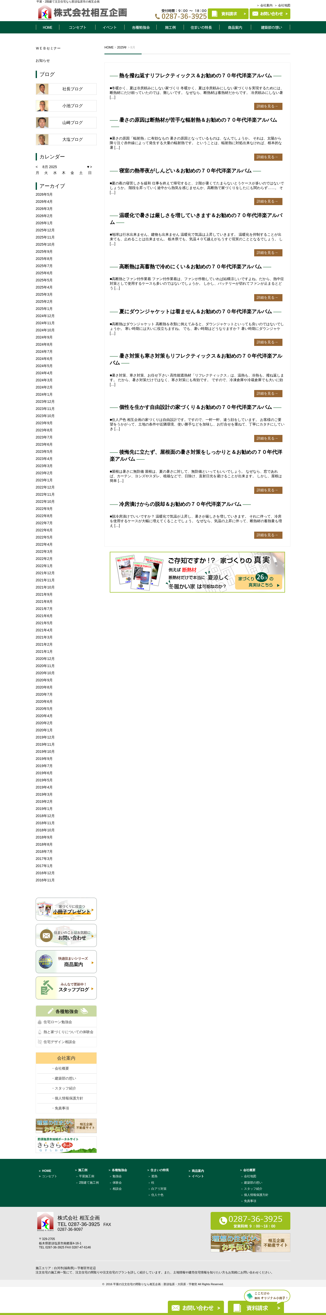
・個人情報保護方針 (67, 1098)
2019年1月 (44, 809)
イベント (109, 27)
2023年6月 (44, 444)
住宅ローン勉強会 (58, 1022)
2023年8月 (44, 430)
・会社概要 (60, 1068)
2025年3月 (44, 294)
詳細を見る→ (267, 106)
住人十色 (157, 1195)
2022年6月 (44, 530)
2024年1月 (44, 394)
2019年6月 (44, 773)
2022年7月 (44, 523)
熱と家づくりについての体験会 (68, 1032)
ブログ (47, 74)
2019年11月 (45, 744)
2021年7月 (44, 609)
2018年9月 (44, 837)
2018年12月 (45, 816)
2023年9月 (44, 423)
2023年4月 (44, 459)
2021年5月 (44, 623)
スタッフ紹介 (253, 1189)
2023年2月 (44, 473)
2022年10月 (45, 501)
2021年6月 (44, 616)
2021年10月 (45, 587)
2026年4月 (44, 201)
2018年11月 (45, 823)
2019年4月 (44, 787)
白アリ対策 (159, 1189)
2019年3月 (44, 794)
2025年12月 (45, 230)
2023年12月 (45, 401)
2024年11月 (45, 323)
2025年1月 (44, 309)
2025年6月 (44, 273)
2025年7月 (44, 266)
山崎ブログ (72, 122)
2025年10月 (45, 244)
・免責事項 (60, 1108)
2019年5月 (44, 780)
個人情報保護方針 (256, 1195)
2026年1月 (44, 223)
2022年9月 (44, 509)
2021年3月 (44, 637)
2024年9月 (44, 337)
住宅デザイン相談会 (60, 1042)
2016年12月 (45, 873)
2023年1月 (44, 480)
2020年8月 (44, 687)
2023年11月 (45, 409)
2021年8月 (44, 601)
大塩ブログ (72, 139)
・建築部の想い (63, 1078)
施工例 (170, 27)
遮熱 (154, 1176)
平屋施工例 (86, 1176)
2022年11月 (45, 494)
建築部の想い (253, 1182)
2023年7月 (44, 437)
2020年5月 (44, 709)
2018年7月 (44, 851)
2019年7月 (44, 766)
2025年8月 (44, 259)
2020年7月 (44, 694)
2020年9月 (44, 680)
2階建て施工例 (89, 1182)
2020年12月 (45, 659)
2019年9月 (44, 759)
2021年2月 (44, 644)
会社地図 (250, 1176)
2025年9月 (44, 251)
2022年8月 (44, 516)
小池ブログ (72, 106)
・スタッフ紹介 (63, 1088)
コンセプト (77, 27)
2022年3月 (44, 551)
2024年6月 (44, 359)
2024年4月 (44, 373)
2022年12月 (45, 487)
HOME (47, 27)
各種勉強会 (140, 27)
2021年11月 (45, 580)
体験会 (117, 1182)
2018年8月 (44, 844)
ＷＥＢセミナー (48, 48)
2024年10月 (45, 330)
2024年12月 (45, 316)
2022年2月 (44, 559)
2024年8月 (44, 344)
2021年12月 (45, 573)
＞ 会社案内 (264, 5)
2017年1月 (44, 866)
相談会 (117, 1189)
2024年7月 (44, 351)
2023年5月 (44, 451)
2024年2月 (44, 387)
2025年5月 (44, 280)
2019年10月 (45, 751)
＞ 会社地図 (282, 5)
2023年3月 (44, 466)
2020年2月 (44, 723)
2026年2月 (44, 216)
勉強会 (117, 1176)
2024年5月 (44, 366)
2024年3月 (44, 380)
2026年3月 (44, 209)
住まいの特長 (202, 27)
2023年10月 (45, 416)
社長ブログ (72, 89)
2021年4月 (44, 630)
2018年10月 (45, 830)
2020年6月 (44, 701)
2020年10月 (45, 673)
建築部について (270, 27)
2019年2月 (44, 801)
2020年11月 (45, 666)
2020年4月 (44, 716)
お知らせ (43, 60)
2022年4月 (44, 544)
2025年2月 (44, 301)
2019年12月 (45, 737)
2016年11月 (45, 880)
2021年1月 (44, 651)
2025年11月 (45, 237)
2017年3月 (44, 859)
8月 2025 (50, 167)
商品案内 (235, 27)
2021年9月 (44, 594)
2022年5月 (44, 537)
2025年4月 (44, 287)
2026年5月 (44, 194)
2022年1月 (44, 566)
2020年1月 (44, 730)
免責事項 (250, 1201)
